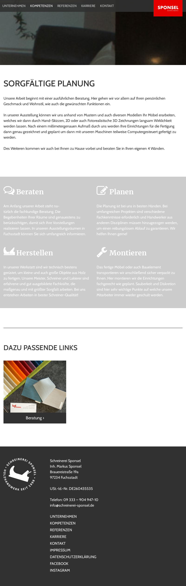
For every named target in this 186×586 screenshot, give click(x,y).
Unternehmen (14, 6)
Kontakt (107, 6)
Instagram (60, 570)
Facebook (59, 563)
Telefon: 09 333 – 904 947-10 (74, 500)
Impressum (60, 550)
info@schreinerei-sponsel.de (72, 505)
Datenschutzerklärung (73, 557)
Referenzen (67, 6)
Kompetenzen (41, 6)
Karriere (88, 6)
